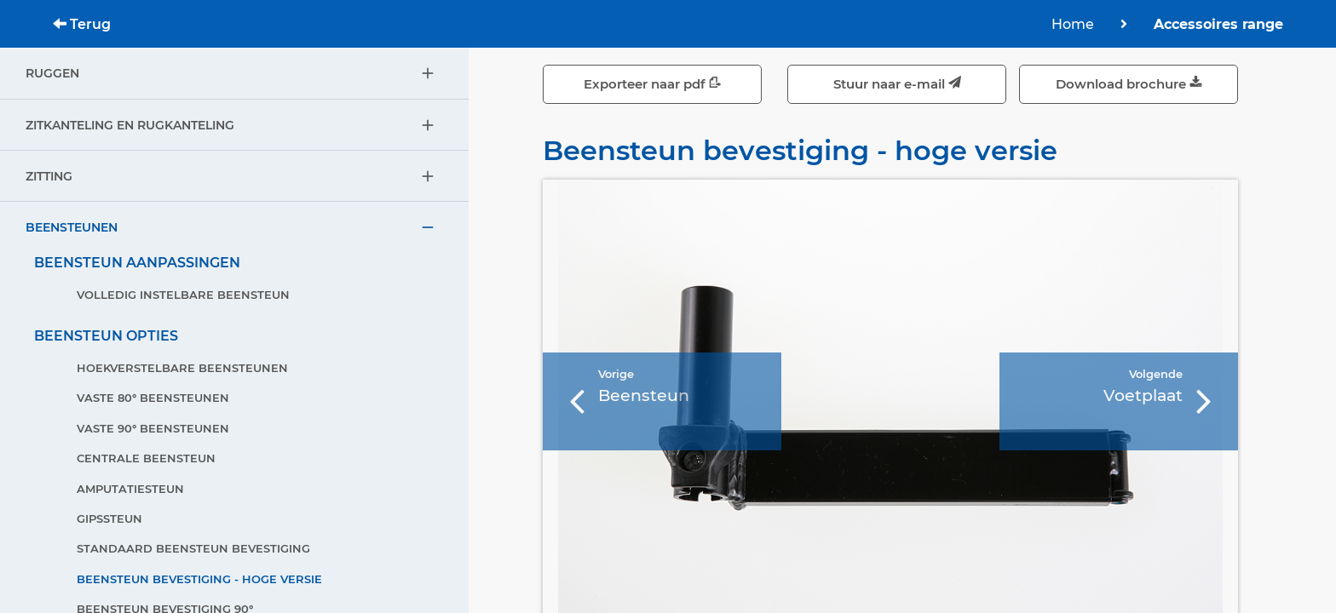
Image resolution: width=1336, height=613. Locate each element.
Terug (82, 24)
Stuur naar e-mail (897, 84)
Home (1072, 24)
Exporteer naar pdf (653, 84)
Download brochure (1129, 84)
